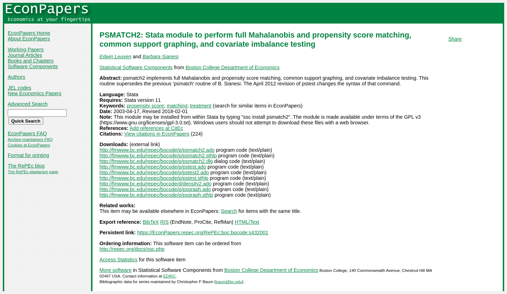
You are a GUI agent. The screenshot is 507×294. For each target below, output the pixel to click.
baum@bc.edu (229, 282)
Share (455, 39)
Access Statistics (118, 259)
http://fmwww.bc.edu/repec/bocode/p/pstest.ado (153, 167)
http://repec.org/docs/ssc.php (132, 249)
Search (229, 211)
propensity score (145, 106)
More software (115, 270)
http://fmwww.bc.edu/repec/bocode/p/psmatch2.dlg (156, 161)
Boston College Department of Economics (233, 67)
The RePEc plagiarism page (33, 172)
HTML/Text (247, 222)
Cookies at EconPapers (29, 145)
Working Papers (26, 49)
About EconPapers (29, 38)
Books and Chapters (30, 61)
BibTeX (151, 222)
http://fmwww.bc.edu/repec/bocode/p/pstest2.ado (154, 172)
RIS (164, 222)
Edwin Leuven (115, 56)
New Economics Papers (35, 93)
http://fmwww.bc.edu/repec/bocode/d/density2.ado (155, 184)
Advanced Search (28, 104)
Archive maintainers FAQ (30, 139)
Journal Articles (25, 55)
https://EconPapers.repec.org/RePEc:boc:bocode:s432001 (202, 232)
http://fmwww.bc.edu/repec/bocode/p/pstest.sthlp (154, 178)
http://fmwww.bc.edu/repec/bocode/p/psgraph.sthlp (156, 195)
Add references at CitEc (156, 128)
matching (177, 106)
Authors (16, 77)
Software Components (33, 66)
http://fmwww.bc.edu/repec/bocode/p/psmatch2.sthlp (158, 155)
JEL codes (19, 88)
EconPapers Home (29, 33)
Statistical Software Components (136, 67)
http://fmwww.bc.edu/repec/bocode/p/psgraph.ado (155, 189)
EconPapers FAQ (27, 133)
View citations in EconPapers (156, 134)
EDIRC (169, 276)
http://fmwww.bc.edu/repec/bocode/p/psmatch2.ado (157, 150)
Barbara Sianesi (160, 56)
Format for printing (28, 155)
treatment (201, 106)
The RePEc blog (26, 166)
